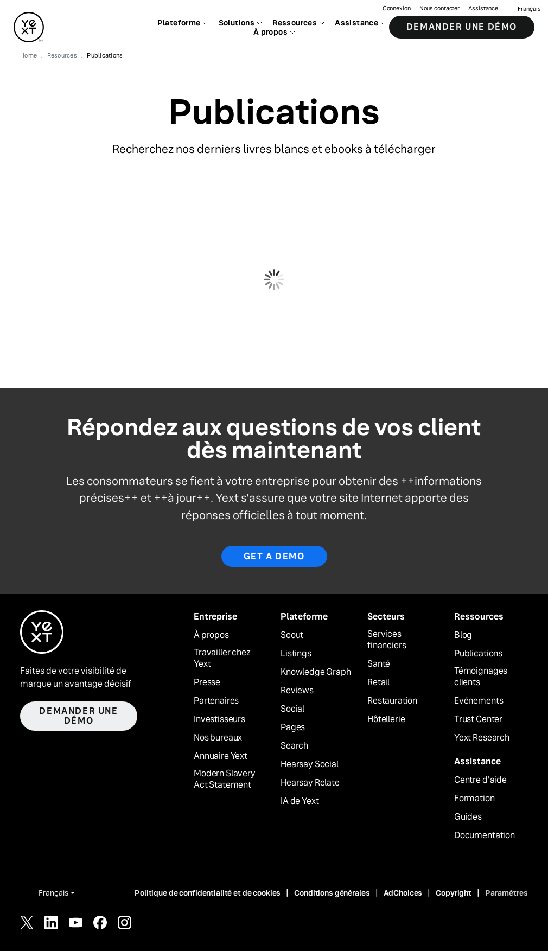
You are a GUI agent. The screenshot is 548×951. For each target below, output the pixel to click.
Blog (463, 635)
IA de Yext (299, 801)
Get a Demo (274, 556)
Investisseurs (219, 719)
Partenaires (216, 700)
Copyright (453, 893)
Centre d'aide (480, 780)
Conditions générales (331, 893)
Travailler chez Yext (222, 658)
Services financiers (386, 640)
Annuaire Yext (220, 756)
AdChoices (403, 893)
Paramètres (506, 893)
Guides (468, 817)
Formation (474, 798)
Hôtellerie (386, 719)
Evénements (478, 700)
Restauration (392, 700)
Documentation (484, 835)
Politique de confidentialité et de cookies (208, 893)
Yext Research (481, 737)
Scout (292, 635)
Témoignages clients (480, 677)
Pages (293, 727)
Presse (207, 682)
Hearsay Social (310, 764)
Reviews (297, 690)
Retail (378, 682)
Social (292, 709)
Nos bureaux (218, 737)
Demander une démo (461, 27)
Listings (296, 653)
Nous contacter (439, 8)
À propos (211, 635)
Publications (478, 653)
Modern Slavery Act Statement (225, 779)
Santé (378, 664)
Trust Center (478, 719)
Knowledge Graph (316, 672)
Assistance (483, 8)
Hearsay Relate (310, 782)
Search (294, 746)
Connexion (397, 8)
